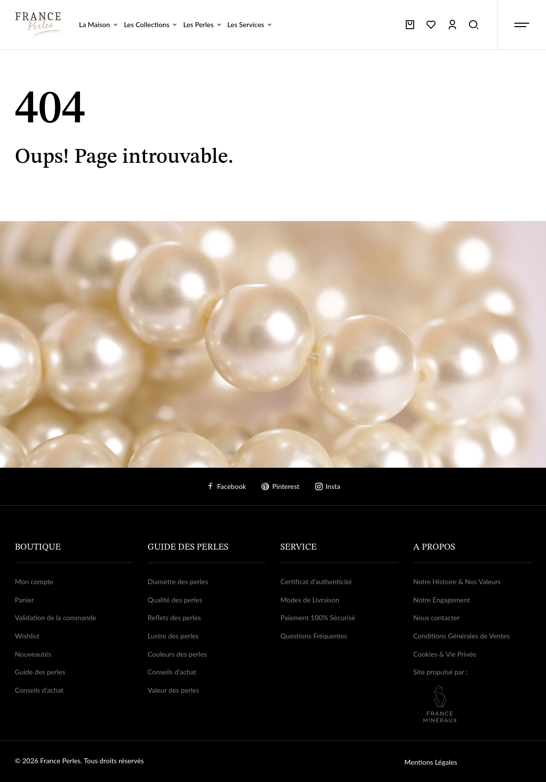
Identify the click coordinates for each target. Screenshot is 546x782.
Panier (24, 600)
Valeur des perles (173, 690)
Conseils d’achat (39, 690)
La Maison (99, 24)
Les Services (250, 24)
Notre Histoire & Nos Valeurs (457, 581)
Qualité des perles (175, 600)
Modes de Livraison (309, 600)
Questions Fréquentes (313, 636)
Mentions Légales (430, 762)
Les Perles (202, 24)
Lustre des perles (173, 636)
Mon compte (34, 581)
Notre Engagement (441, 600)
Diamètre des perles (178, 581)
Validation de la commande (55, 617)
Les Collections (151, 24)
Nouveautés (33, 654)
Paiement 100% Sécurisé (317, 617)
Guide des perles (40, 672)
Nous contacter (436, 617)
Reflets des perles (174, 617)
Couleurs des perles (177, 654)
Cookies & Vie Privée (444, 654)
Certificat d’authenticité (316, 581)
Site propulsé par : (472, 695)
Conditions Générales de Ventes (461, 636)
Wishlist (27, 636)
